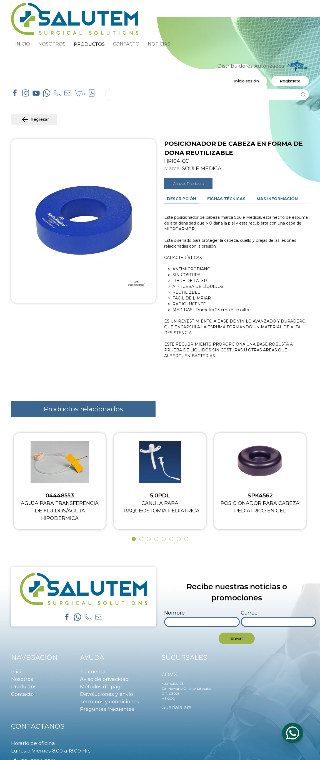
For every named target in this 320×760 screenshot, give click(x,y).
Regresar (34, 119)
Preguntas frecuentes (107, 709)
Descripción (181, 198)
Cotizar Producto (188, 183)
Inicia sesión (246, 81)
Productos (24, 687)
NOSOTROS (52, 44)
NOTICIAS (159, 44)
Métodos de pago (102, 687)
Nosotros (22, 679)
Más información (277, 198)
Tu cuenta (93, 672)
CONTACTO (126, 44)
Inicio (17, 672)
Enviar (236, 638)
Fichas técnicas (226, 198)
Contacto (22, 694)
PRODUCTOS (89, 44)
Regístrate (290, 81)
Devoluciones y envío (106, 694)
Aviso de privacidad (104, 679)
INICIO (22, 44)
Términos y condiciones (109, 702)
